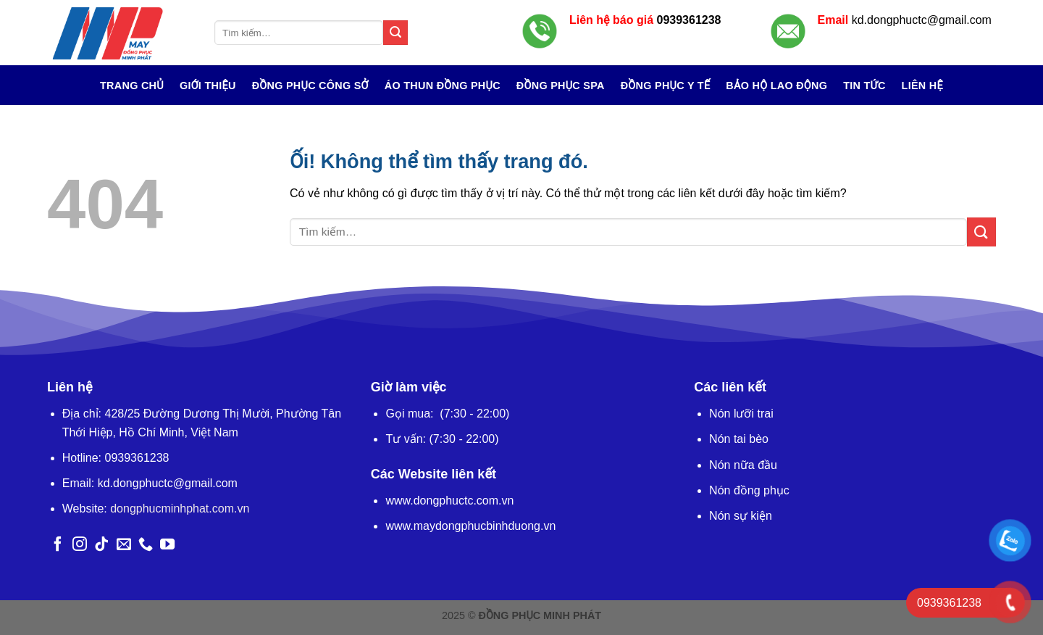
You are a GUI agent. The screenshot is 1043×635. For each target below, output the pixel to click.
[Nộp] (395, 32)
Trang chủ (132, 85)
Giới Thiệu (208, 85)
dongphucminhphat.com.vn (179, 508)
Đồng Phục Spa (560, 85)
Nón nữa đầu (743, 465)
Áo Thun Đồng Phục (442, 85)
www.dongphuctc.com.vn (449, 500)
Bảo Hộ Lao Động (776, 85)
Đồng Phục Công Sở (310, 85)
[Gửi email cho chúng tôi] (124, 545)
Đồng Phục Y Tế (666, 85)
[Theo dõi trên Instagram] (79, 545)
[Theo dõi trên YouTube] (167, 545)
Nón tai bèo (738, 439)
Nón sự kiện (740, 516)
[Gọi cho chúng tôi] (145, 545)
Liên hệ (922, 85)
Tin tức (864, 85)
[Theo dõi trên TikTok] (101, 545)
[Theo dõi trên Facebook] (58, 545)
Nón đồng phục (749, 490)
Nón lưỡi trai (741, 413)
